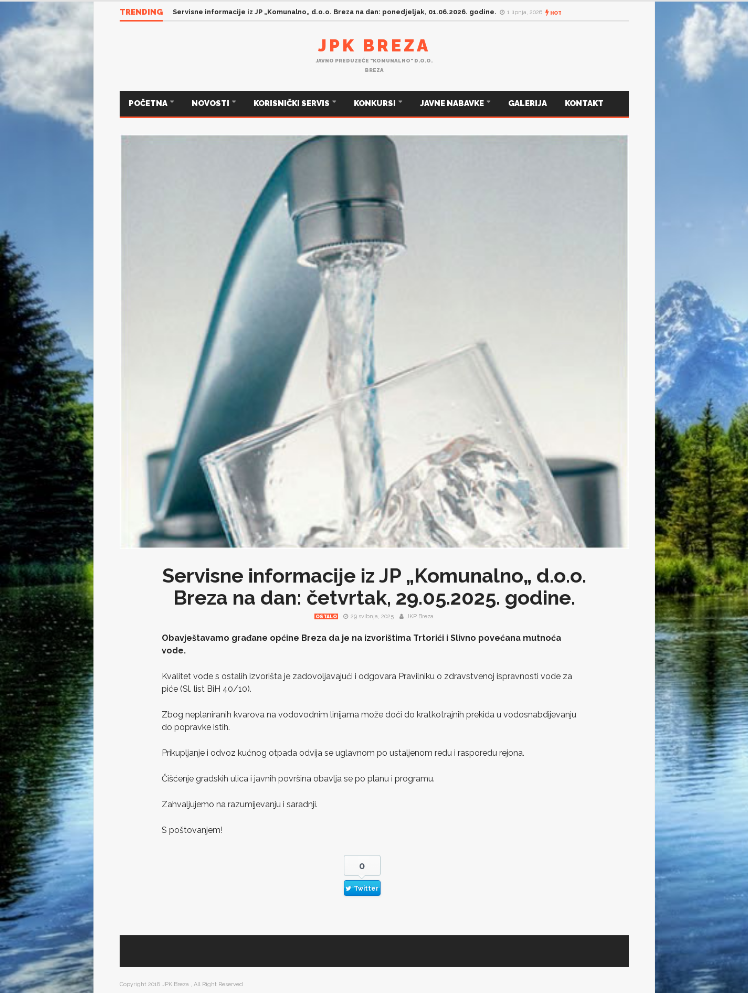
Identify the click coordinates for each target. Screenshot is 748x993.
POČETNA (149, 103)
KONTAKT (584, 103)
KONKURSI (375, 103)
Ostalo (326, 616)
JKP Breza (420, 616)
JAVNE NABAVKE (453, 103)
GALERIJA (527, 103)
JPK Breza (374, 45)
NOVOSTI (211, 103)
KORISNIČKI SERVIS (292, 103)
